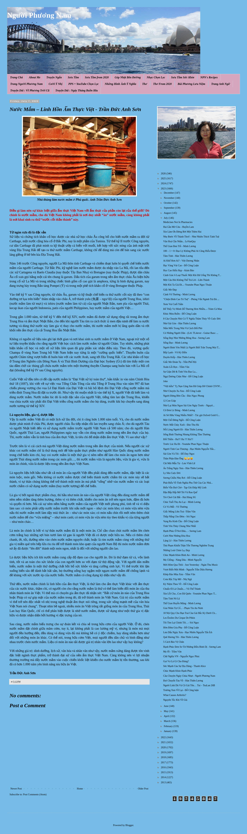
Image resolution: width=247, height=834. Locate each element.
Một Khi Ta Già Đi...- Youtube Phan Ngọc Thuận (187, 284)
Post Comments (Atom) (35, 794)
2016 (164, 767)
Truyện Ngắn (54, 77)
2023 (164, 188)
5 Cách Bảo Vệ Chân (173, 642)
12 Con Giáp (169, 400)
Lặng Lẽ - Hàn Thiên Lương (177, 540)
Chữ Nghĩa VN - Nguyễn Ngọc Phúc (181, 656)
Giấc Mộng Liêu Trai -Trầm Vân (179, 511)
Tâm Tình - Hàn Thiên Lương (178, 256)
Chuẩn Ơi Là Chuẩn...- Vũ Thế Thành (182, 589)
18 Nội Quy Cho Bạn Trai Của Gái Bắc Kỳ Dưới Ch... (190, 613)
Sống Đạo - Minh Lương (175, 342)
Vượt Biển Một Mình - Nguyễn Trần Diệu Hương (187, 569)
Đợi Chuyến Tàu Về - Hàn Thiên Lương (183, 680)
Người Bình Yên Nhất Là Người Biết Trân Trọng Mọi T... (191, 347)
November (169, 198)
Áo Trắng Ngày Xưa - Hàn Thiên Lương (183, 468)
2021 (164, 742)
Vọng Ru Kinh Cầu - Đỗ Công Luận (181, 521)
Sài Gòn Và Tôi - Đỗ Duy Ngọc (179, 453)
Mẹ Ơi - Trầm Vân (172, 651)
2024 (164, 183)
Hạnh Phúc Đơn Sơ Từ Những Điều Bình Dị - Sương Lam (192, 647)
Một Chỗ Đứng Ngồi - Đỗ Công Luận (181, 420)
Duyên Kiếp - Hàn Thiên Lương (179, 357)
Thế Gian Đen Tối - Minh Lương (179, 246)
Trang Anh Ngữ (220, 83)
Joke (165, 381)
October (168, 203)
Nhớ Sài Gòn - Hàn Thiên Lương (179, 323)
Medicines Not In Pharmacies (177, 222)
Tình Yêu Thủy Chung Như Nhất (179, 526)
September (169, 208)
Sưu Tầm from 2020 (97, 77)
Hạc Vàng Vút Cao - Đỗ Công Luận (181, 265)
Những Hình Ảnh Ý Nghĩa (120, 83)
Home (80, 788)
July (166, 218)
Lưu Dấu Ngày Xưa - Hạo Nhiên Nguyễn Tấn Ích (187, 632)
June (166, 706)
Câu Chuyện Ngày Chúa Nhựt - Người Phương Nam (189, 676)
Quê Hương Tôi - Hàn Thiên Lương (181, 637)
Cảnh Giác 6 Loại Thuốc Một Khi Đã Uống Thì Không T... (192, 275)
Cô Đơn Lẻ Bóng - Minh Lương (179, 410)
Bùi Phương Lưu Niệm (191, 83)
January (168, 731)
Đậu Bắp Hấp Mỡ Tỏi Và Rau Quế (180, 492)
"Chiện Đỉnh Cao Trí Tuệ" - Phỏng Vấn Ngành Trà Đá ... (191, 299)
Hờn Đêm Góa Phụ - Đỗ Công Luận (181, 627)
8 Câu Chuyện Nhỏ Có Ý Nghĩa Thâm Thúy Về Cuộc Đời (192, 318)
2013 (164, 782)
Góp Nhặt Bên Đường (128, 77)
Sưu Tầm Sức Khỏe (182, 77)
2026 (164, 173)
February (168, 726)
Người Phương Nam (39, 15)
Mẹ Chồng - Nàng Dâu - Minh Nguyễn (182, 560)
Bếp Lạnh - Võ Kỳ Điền (175, 352)
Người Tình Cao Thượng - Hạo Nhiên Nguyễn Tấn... (189, 449)
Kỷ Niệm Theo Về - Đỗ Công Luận (180, 584)
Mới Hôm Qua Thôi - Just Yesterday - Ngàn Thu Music (190, 564)
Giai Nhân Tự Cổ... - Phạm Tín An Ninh (183, 608)
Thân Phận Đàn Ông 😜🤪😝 (178, 458)
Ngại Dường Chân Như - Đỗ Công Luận (183, 376)
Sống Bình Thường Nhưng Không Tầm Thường (186, 434)
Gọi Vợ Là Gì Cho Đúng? (176, 661)
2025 (164, 178)
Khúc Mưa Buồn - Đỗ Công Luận (179, 313)
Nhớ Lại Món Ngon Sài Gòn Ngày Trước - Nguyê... (189, 405)
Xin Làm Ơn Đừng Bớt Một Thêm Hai (182, 231)
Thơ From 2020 (162, 83)
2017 (164, 762)
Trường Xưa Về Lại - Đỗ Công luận (181, 690)
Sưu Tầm (73, 77)
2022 (164, 737)
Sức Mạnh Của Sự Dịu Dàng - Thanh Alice (184, 666)
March (167, 721)
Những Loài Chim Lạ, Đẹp (176, 550)
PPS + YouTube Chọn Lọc (83, 83)
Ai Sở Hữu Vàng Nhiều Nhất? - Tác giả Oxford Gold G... (191, 415)
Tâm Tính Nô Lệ (171, 598)
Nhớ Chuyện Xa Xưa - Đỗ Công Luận (182, 391)
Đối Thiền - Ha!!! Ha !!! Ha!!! (178, 439)
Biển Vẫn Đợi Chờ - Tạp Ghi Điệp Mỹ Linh (184, 487)
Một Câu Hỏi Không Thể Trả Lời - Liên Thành (186, 280)
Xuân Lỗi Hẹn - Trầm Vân (176, 367)
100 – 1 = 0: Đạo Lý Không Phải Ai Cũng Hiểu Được (189, 251)
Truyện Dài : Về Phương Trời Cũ (29, 90)
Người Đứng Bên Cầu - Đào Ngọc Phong (183, 395)
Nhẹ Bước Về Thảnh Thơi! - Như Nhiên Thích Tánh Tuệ (191, 236)
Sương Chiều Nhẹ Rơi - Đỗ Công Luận (182, 477)
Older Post (143, 788)
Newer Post (16, 788)
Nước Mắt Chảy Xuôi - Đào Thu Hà (181, 424)
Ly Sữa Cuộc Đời (171, 473)
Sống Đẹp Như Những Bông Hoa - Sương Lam (186, 338)
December (169, 192)
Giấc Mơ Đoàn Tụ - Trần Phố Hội (180, 362)
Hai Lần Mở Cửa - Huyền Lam (178, 227)
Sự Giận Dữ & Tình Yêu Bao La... (180, 371)
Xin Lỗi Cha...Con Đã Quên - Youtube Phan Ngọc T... (189, 593)
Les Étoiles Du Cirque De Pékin (179, 618)
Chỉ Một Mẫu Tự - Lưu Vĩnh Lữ (179, 463)
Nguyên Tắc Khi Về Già (175, 700)
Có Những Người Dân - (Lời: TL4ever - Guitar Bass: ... (190, 333)
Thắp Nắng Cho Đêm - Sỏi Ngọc (179, 516)
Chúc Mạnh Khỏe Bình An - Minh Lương (183, 555)
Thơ (144, 83)
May (166, 711)
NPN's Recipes (209, 77)
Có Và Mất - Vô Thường (175, 506)
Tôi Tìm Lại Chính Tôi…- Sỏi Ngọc (181, 622)
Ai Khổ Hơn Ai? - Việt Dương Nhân (181, 260)
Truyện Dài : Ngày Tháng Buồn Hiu (76, 90)
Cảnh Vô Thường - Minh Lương (179, 294)
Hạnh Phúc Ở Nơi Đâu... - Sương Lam (182, 531)
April (167, 716)
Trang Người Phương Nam (26, 83)
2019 (164, 752)
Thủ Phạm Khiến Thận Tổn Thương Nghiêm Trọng (188, 545)
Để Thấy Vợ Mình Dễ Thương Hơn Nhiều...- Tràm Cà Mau (192, 309)
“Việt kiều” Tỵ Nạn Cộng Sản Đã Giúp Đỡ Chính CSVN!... (192, 386)
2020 (164, 747)
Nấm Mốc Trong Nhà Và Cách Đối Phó (182, 328)
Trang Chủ (16, 77)
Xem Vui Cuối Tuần (173, 304)
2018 (164, 757)
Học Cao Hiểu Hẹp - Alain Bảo (178, 270)
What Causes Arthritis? (174, 695)
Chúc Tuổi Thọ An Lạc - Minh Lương (182, 502)
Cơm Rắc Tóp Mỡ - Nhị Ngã (177, 579)
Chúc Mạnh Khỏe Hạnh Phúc (177, 671)
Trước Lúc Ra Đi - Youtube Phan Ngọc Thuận (186, 444)
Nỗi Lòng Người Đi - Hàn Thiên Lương (183, 429)
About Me (34, 77)
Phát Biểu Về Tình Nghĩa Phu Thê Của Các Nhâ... (188, 482)
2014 (164, 777)
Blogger (129, 825)
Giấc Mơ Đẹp (170, 289)
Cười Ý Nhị (55, 83)
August (167, 213)
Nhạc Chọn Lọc (156, 77)
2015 (164, 772)
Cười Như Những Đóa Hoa (176, 535)
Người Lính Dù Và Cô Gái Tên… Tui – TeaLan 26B (189, 685)
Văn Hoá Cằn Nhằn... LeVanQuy (179, 241)
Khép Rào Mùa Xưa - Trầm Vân (179, 574)
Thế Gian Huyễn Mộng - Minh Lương (182, 603)
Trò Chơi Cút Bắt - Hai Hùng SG (179, 497)
